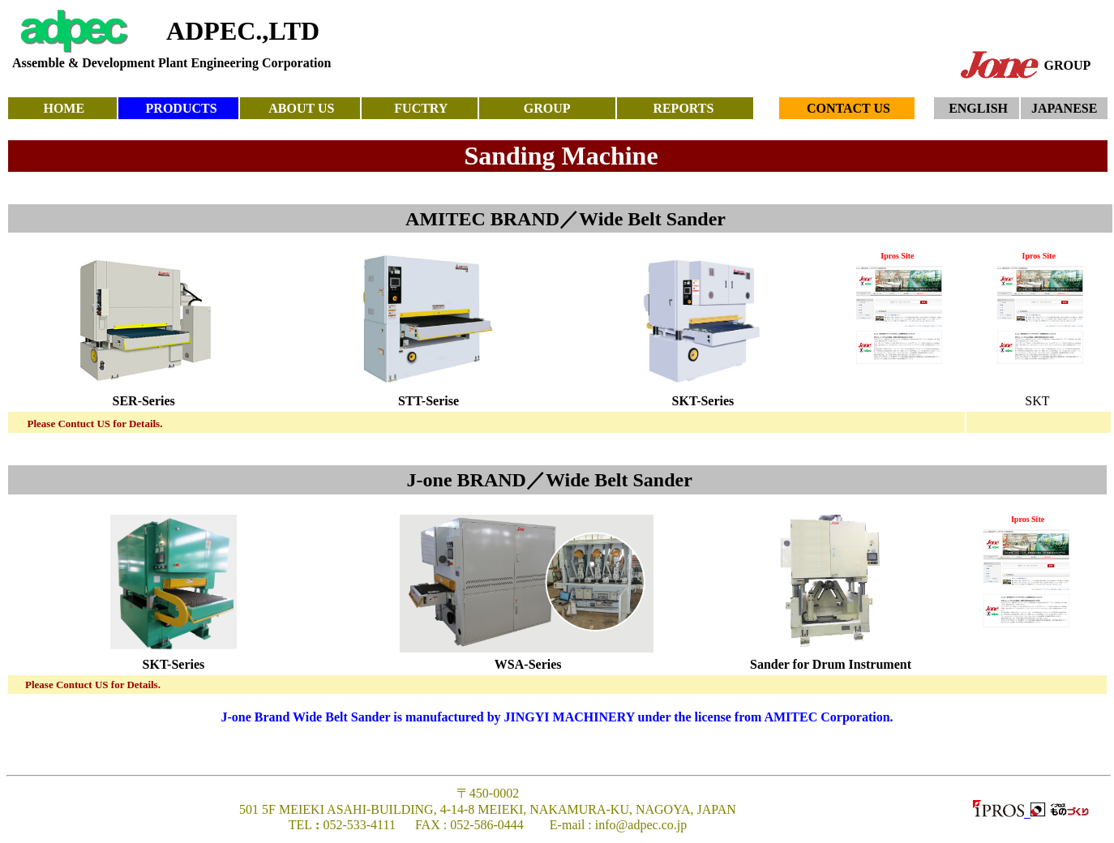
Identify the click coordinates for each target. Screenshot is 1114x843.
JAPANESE (1064, 108)
